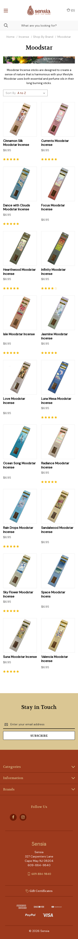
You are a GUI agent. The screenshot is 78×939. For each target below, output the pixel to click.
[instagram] (23, 817)
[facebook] (13, 817)
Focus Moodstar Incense (53, 208)
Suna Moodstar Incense (20, 657)
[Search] (4, 25)
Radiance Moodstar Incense (55, 465)
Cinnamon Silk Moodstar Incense (16, 143)
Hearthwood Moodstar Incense (19, 272)
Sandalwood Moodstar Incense (57, 530)
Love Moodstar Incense (14, 401)
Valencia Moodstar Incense (54, 659)
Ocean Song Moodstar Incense (19, 465)
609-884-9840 (41, 874)
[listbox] (31, 93)
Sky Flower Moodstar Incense (18, 594)
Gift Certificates (39, 891)
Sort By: (11, 93)
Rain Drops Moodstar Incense (18, 530)
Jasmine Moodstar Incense (54, 336)
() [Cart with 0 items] (71, 10)
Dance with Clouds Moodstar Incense (16, 208)
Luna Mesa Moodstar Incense (56, 401)
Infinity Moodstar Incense (53, 272)
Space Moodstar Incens (53, 594)
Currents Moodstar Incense (55, 143)
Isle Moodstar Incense (19, 334)
